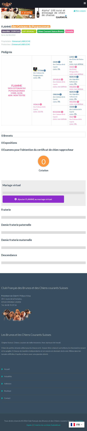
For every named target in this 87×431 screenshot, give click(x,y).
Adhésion (7, 384)
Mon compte (80, 11)
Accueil (7, 369)
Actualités (8, 376)
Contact (7, 398)
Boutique (7, 391)
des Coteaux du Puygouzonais (31, 26)
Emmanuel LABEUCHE (21, 41)
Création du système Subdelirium (47, 425)
